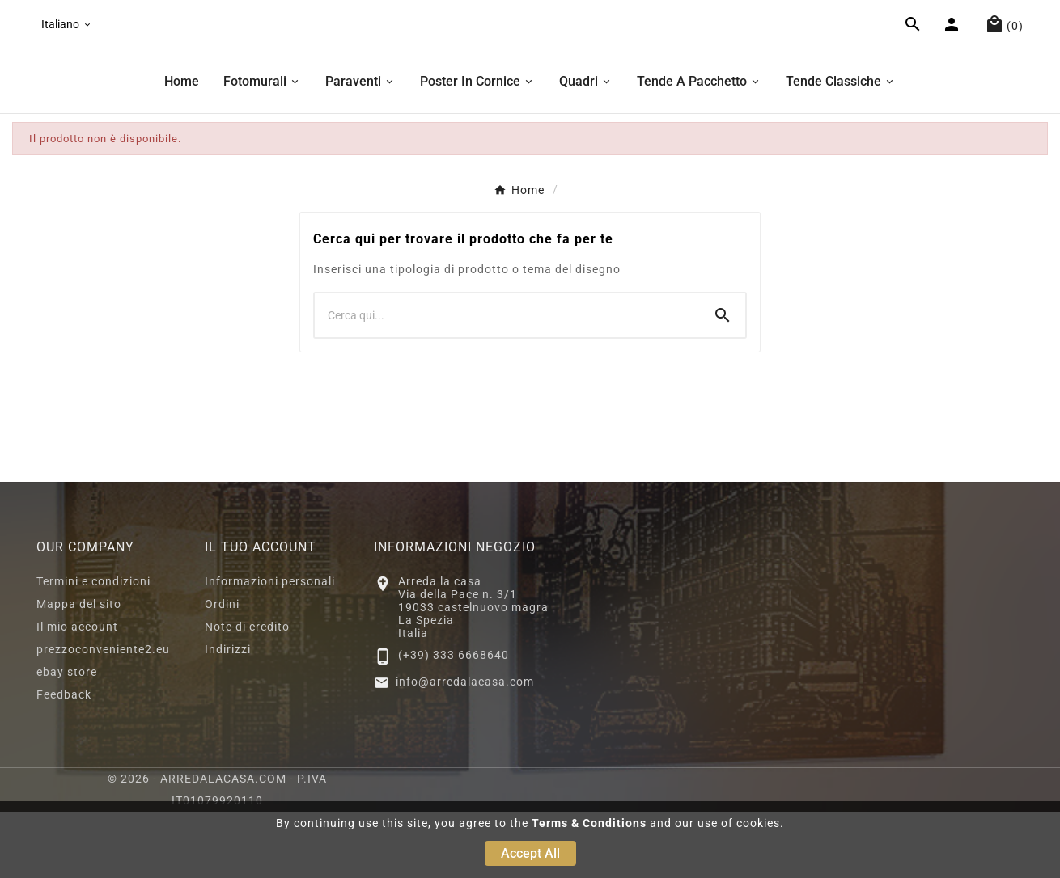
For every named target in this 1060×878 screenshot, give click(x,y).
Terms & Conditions (589, 823)
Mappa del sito (78, 670)
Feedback (63, 760)
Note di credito (247, 692)
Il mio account (77, 692)
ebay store (66, 738)
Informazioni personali (270, 647)
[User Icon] (953, 60)
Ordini (222, 670)
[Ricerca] (507, 381)
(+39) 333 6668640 (453, 721)
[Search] (722, 381)
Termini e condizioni (93, 647)
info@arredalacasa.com (465, 747)
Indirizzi (228, 715)
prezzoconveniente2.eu (103, 715)
